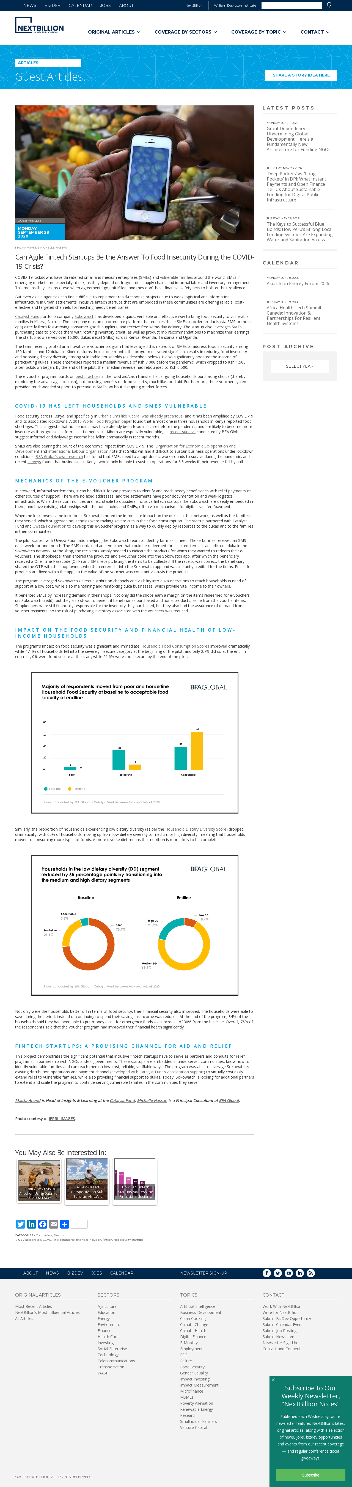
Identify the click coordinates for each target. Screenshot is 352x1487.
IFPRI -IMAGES (62, 1118)
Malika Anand (26, 247)
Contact (315, 32)
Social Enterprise (112, 1348)
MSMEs (187, 1397)
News (29, 5)
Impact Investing (195, 1379)
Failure (186, 1360)
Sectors (108, 1295)
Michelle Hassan (53, 247)
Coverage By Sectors (186, 32)
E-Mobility (189, 1342)
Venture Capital (193, 1427)
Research (188, 1415)
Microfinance (191, 1391)
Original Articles (114, 32)
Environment (109, 1324)
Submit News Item (279, 1336)
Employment (191, 1348)
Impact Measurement (199, 1385)
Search (329, 5)
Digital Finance (193, 1336)
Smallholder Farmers (198, 1421)
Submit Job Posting (279, 1330)
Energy (104, 1318)
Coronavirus (44, 1235)
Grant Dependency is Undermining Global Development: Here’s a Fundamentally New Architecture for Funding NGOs (299, 138)
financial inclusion (88, 1240)
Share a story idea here (305, 77)
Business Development (200, 1312)
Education (106, 1312)
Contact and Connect (281, 1348)
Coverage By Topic (259, 32)
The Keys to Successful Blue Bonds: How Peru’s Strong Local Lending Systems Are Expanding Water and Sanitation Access (300, 232)
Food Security (192, 1366)
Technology (108, 1354)
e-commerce (66, 1240)
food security (122, 1240)
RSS (314, 1275)
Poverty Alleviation (196, 1403)
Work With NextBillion (282, 1306)
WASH (103, 1373)
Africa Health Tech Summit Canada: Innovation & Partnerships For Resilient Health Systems (294, 315)
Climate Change (194, 1324)
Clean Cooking (193, 1318)
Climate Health (193, 1330)
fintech (107, 1240)
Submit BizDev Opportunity (287, 1318)
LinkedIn (303, 1275)
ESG (183, 1354)
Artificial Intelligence (197, 1306)
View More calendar (319, 263)
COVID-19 (49, 1240)
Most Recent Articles (33, 1306)
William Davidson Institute (235, 5)
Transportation (111, 1366)
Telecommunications (116, 1360)
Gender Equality (194, 1373)
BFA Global (229, 1100)
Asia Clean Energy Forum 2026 (298, 283)
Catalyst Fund (122, 1100)
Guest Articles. (50, 76)
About (126, 5)
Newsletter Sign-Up (280, 1342)
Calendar (80, 5)
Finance (59, 1235)
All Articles (24, 1318)
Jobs (105, 5)
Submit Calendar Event (283, 1324)
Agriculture (107, 1306)
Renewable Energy (196, 1409)
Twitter (281, 1275)
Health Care (108, 1336)
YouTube (292, 1275)
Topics (188, 1295)
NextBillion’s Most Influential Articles (47, 1312)
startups (137, 1240)
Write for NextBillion (281, 1312)
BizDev (53, 5)
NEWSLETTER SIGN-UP (203, 1273)
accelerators (33, 1240)
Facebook (270, 1275)
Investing (106, 1342)
